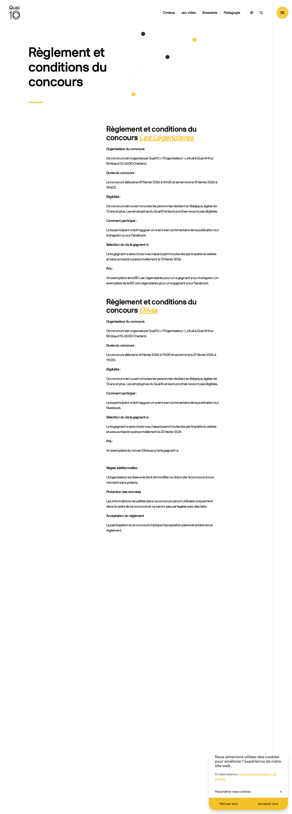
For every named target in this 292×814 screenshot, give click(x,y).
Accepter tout (268, 803)
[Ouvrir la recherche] (261, 12)
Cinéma (169, 12)
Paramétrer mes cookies (248, 791)
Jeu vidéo (188, 12)
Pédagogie (232, 12)
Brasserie (210, 12)
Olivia (148, 310)
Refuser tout (229, 803)
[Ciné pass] (251, 12)
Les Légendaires (166, 138)
